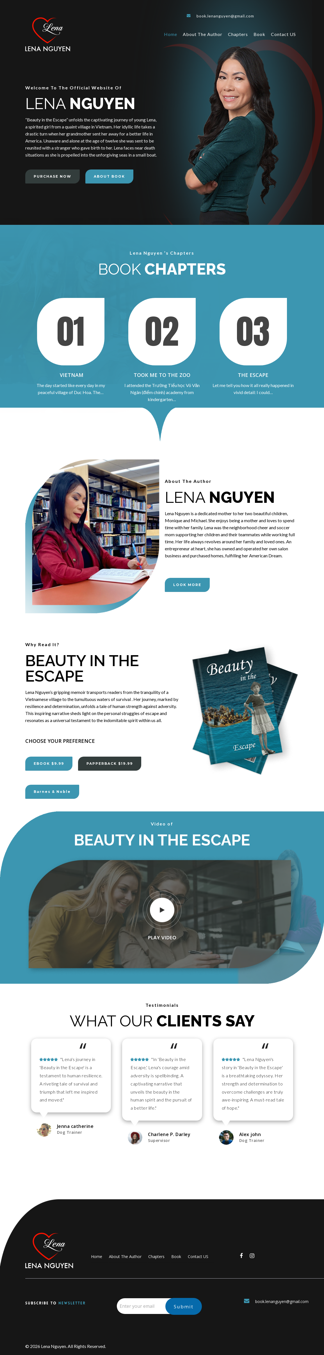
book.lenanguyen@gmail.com (220, 16)
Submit (183, 1306)
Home (96, 1256)
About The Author (125, 1256)
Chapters (156, 1256)
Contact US (198, 1256)
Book (176, 1256)
